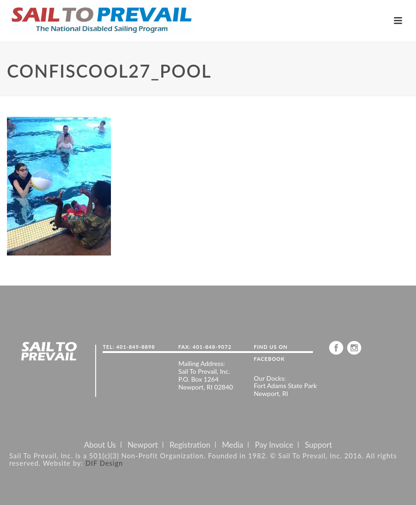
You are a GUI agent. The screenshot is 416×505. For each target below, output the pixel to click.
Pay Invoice (274, 445)
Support (318, 445)
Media (232, 445)
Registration (190, 445)
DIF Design (104, 463)
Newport (143, 445)
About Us (100, 445)
